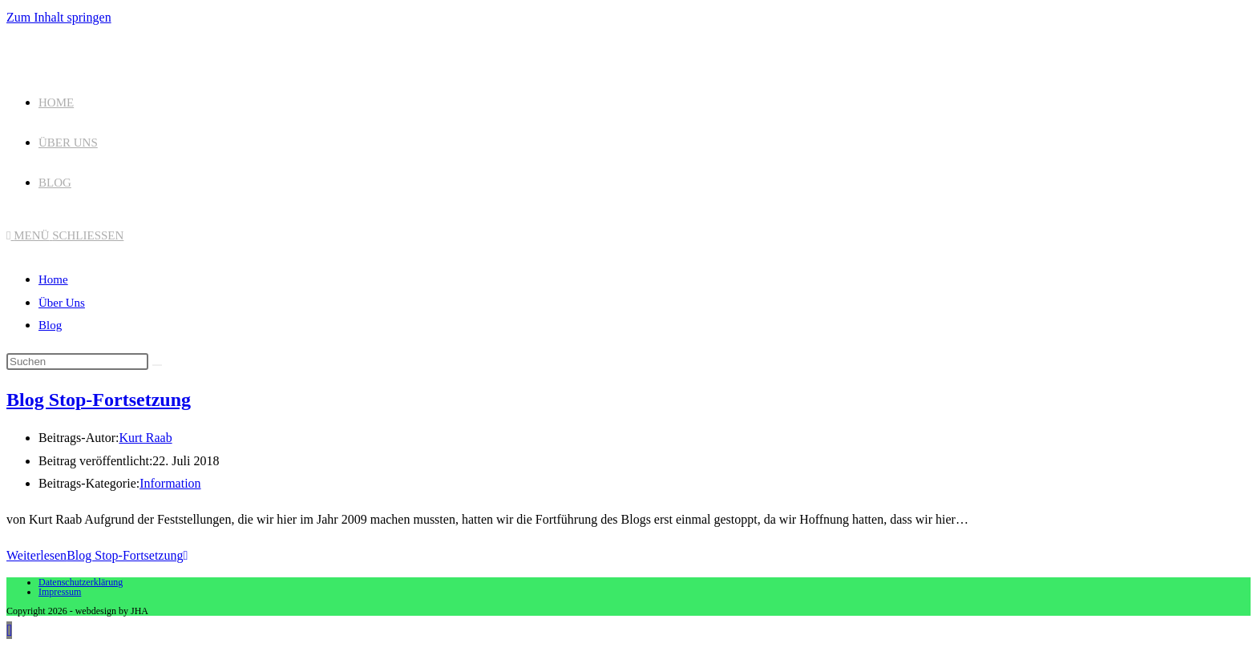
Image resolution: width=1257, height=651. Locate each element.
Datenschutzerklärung (80, 582)
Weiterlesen (97, 555)
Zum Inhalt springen (58, 17)
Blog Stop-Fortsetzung (98, 399)
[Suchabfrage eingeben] (77, 361)
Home (53, 279)
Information (169, 483)
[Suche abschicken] (157, 365)
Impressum (59, 591)
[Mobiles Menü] (64, 235)
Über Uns (61, 302)
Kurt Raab (145, 437)
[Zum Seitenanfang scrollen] (9, 630)
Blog (50, 325)
